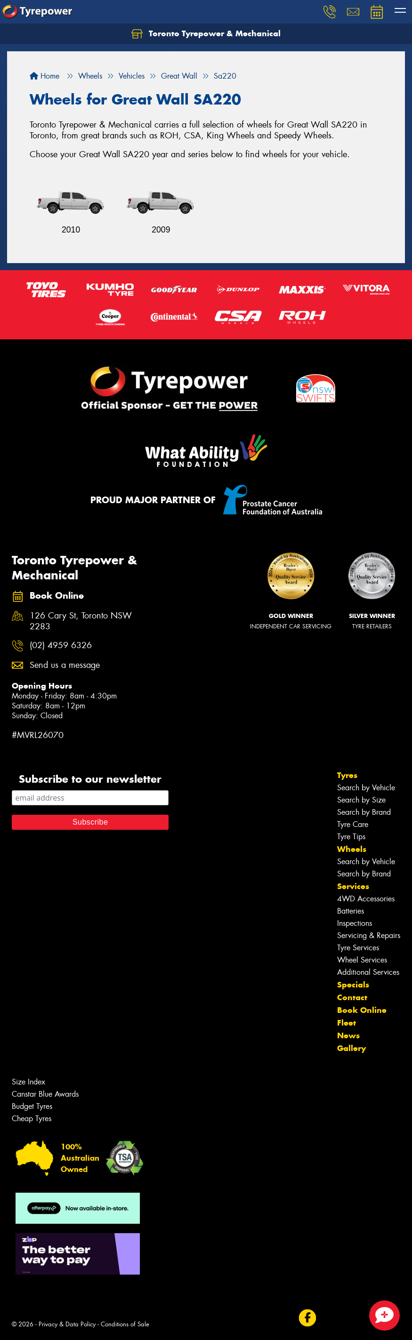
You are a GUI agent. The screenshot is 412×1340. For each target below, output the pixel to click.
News (348, 1035)
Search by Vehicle (366, 788)
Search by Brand (364, 812)
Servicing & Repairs (368, 935)
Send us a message (65, 665)
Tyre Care (352, 824)
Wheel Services (362, 960)
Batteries (350, 911)
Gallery (351, 1048)
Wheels (351, 849)
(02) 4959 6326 (61, 645)
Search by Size (361, 800)
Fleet (346, 1023)
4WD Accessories (366, 899)
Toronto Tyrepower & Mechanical (206, 34)
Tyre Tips (351, 837)
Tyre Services (358, 948)
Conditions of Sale (125, 1324)
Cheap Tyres (31, 1118)
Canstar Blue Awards (45, 1094)
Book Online (362, 1010)
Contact (352, 997)
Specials (353, 984)
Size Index (28, 1082)
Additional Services (368, 972)
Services (353, 886)
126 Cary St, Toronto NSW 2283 (81, 621)
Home (44, 76)
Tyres (347, 775)
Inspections (354, 923)
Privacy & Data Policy (67, 1324)
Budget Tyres (32, 1106)
